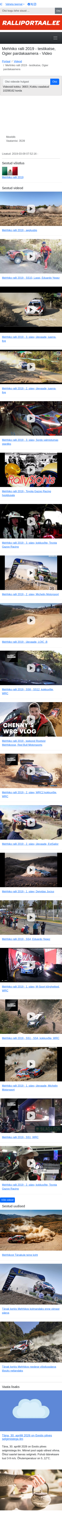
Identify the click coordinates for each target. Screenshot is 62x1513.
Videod (18, 61)
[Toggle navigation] (55, 38)
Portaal (6, 61)
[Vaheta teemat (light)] (12, 4)
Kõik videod (7, 1200)
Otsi (58, 10)
